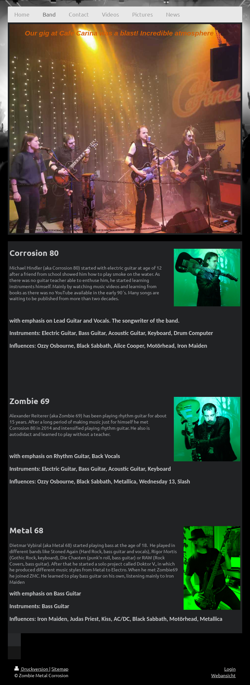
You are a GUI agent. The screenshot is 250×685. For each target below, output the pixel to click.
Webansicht (223, 675)
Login (230, 669)
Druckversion (31, 669)
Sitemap (59, 669)
